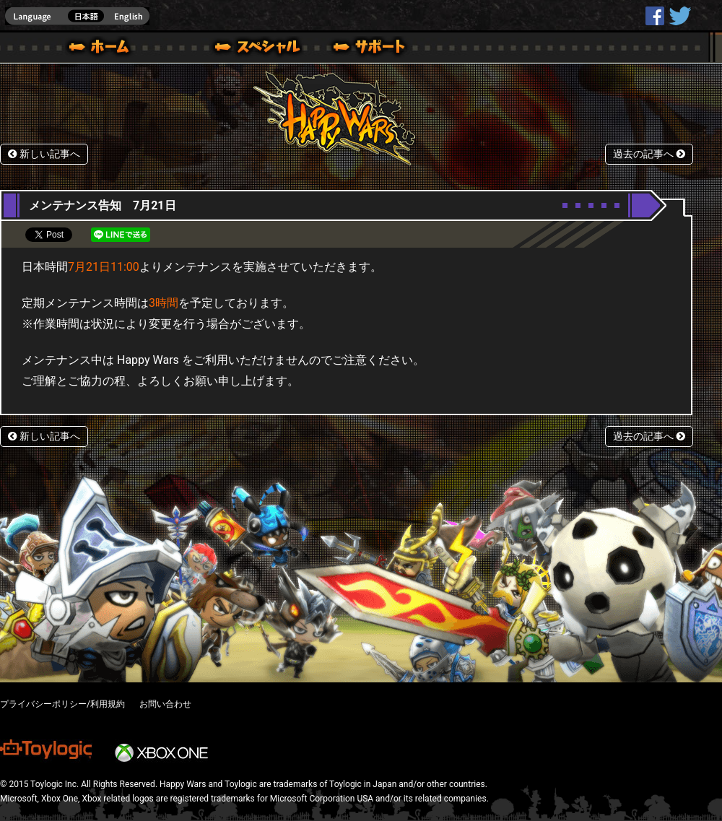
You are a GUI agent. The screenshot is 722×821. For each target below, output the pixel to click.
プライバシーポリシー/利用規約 (62, 704)
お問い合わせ (165, 704)
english (77, 16)
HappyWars (654, 15)
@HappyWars (679, 15)
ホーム (104, 49)
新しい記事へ (44, 154)
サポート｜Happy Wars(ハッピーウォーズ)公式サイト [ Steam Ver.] (370, 49)
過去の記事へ (649, 154)
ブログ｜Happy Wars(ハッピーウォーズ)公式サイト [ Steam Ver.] (237, 49)
